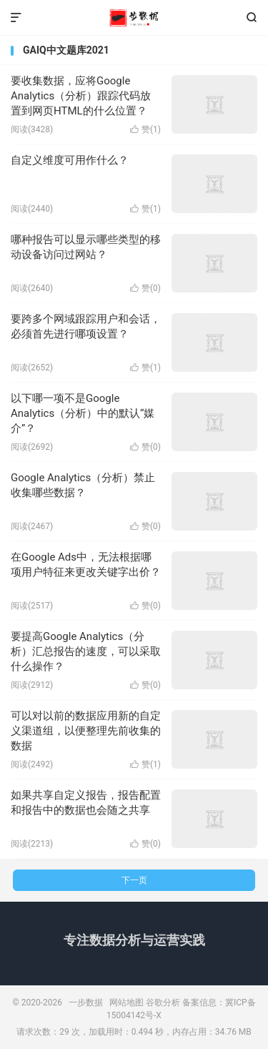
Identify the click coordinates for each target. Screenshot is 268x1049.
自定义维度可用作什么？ (70, 160)
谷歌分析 (163, 1003)
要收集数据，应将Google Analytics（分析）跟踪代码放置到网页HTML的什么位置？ (81, 95)
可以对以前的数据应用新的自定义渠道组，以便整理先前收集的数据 (86, 730)
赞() (145, 129)
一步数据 (134, 17)
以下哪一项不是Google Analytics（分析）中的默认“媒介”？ (82, 413)
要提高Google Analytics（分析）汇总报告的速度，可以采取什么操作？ (86, 651)
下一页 (134, 880)
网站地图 (126, 1003)
